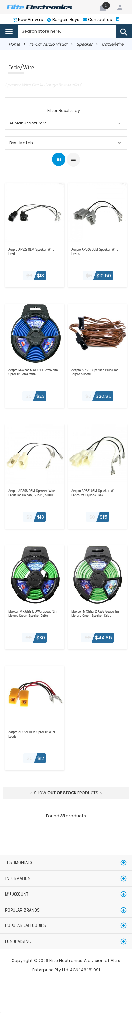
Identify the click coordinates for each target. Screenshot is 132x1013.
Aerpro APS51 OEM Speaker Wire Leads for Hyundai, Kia (94, 493)
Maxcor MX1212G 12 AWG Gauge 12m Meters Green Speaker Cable (95, 613)
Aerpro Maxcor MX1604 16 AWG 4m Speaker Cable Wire (33, 372)
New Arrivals (30, 19)
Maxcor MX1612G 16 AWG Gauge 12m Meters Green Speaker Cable (32, 613)
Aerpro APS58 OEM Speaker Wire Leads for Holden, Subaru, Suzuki (31, 493)
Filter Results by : (64, 110)
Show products (66, 793)
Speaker (84, 44)
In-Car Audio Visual (48, 44)
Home (14, 44)
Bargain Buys (65, 19)
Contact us (99, 19)
